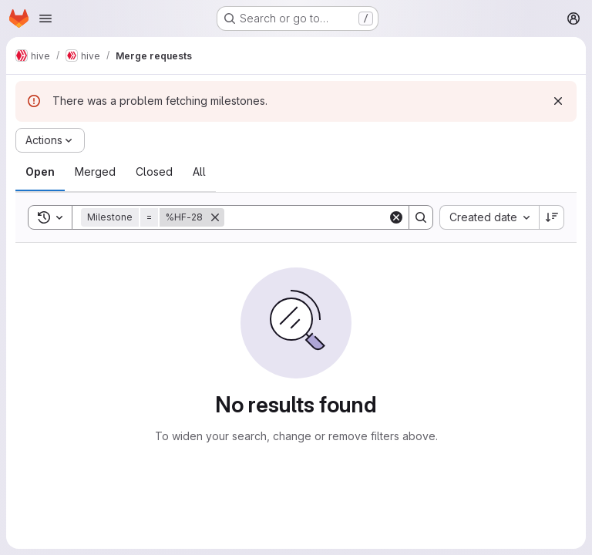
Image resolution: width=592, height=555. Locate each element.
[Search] (319, 217)
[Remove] (215, 217)
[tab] (40, 172)
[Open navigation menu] (45, 18)
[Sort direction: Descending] (552, 217)
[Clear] (396, 217)
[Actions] (50, 140)
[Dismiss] (558, 101)
